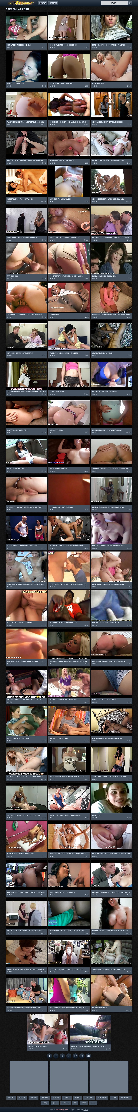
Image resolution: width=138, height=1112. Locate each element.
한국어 (55, 1103)
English (11, 1098)
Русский (56, 1098)
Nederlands (102, 1098)
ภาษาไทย (65, 1103)
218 (82, 1056)
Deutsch (22, 1098)
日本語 (45, 1103)
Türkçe (77, 1098)
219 (88, 1056)
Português (89, 1098)
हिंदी (75, 1103)
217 (75, 1056)
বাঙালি (84, 1103)
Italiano (45, 1098)
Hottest (53, 3)
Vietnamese (125, 1098)
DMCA (86, 1110)
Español (67, 1098)
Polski (114, 1098)
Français (33, 1098)
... (68, 1056)
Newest (42, 3)
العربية (93, 1103)
